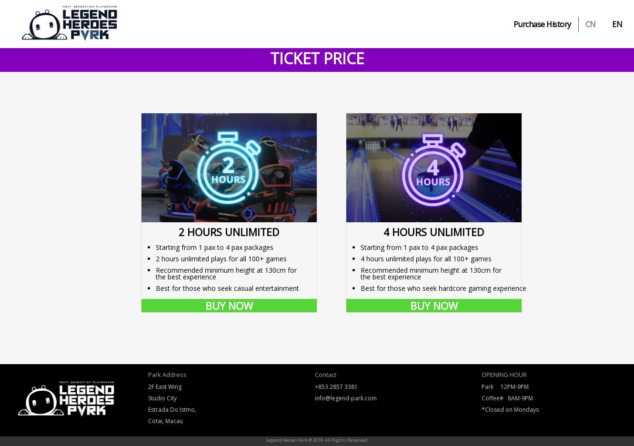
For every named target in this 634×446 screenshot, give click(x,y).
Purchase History (542, 24)
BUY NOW (229, 305)
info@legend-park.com (346, 398)
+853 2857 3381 (336, 387)
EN (617, 24)
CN (590, 24)
